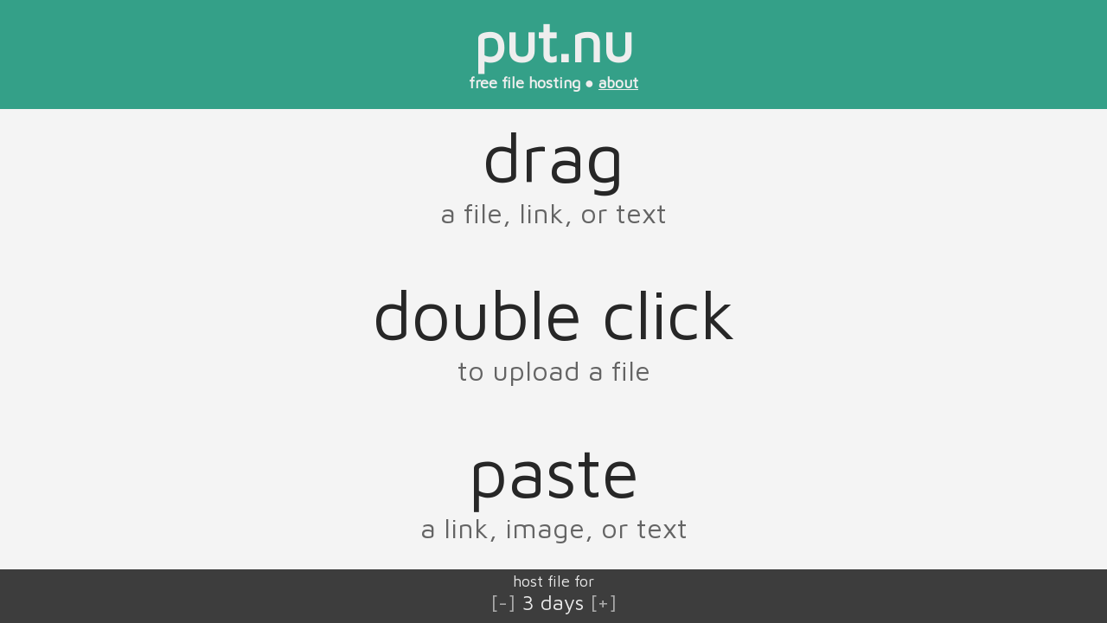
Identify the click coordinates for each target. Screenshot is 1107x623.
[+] (603, 602)
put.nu (554, 41)
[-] (503, 602)
